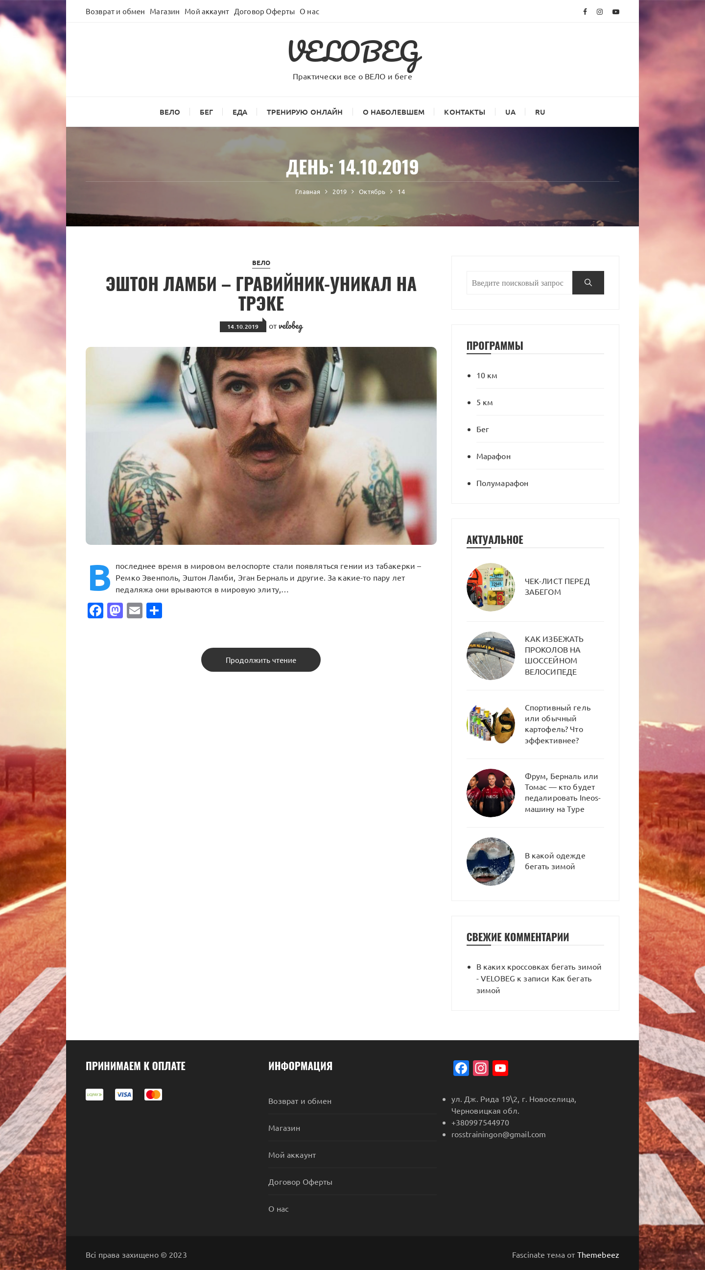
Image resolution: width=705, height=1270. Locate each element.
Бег (206, 112)
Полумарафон (502, 483)
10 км (487, 375)
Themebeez (598, 1254)
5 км (485, 402)
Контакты (464, 112)
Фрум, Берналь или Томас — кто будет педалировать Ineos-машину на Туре (563, 792)
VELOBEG (352, 50)
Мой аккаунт (207, 11)
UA (510, 112)
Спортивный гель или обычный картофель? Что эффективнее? (557, 723)
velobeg (290, 325)
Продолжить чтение (261, 659)
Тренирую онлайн (305, 112)
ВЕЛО (170, 112)
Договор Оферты (264, 11)
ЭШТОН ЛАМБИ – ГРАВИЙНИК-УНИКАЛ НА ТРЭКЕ (261, 293)
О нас (309, 11)
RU (540, 112)
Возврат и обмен (115, 11)
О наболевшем (394, 112)
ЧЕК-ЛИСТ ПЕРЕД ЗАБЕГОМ (557, 586)
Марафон (493, 456)
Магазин (165, 11)
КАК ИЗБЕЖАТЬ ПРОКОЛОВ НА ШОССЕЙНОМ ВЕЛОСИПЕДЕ (554, 655)
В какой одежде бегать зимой (555, 860)
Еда (240, 112)
